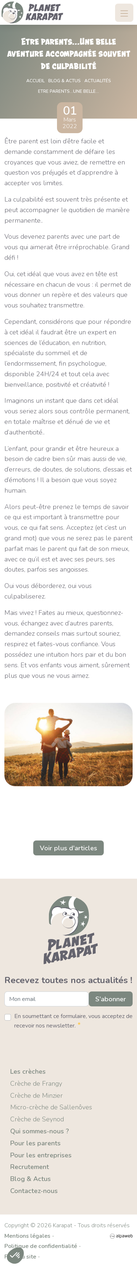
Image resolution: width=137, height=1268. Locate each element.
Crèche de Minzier (36, 1095)
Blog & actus (64, 81)
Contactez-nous (34, 1190)
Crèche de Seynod (37, 1119)
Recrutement (29, 1166)
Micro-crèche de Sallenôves (51, 1107)
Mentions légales (27, 1236)
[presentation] (59, 1046)
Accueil (35, 81)
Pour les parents (35, 1143)
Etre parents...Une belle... (68, 91)
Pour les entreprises (41, 1155)
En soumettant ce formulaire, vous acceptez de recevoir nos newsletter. (73, 1021)
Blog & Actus (30, 1178)
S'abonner (110, 999)
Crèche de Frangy (36, 1083)
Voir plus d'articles (68, 848)
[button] (15, 1255)
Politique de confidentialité (40, 1246)
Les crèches (28, 1071)
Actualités (97, 81)
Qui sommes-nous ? (39, 1131)
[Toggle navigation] (124, 13)
